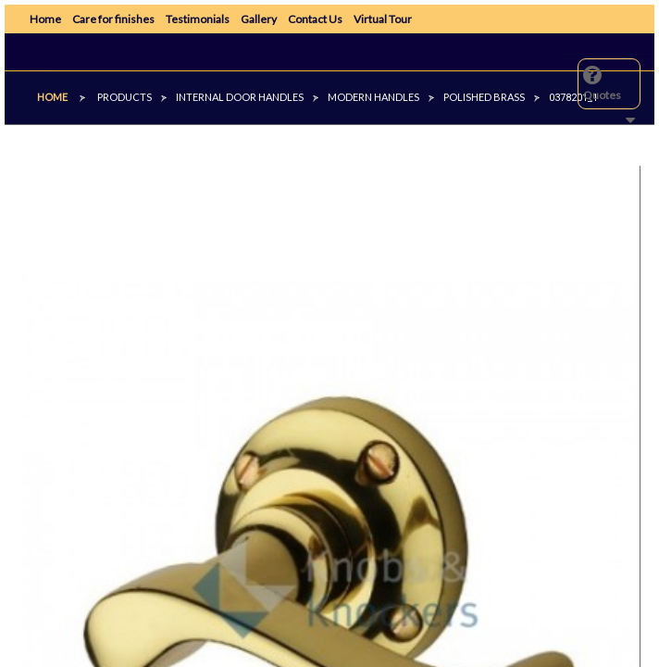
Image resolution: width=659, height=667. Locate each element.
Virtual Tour (383, 19)
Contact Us (315, 19)
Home (45, 19)
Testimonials (198, 19)
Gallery (259, 19)
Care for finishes (113, 19)
